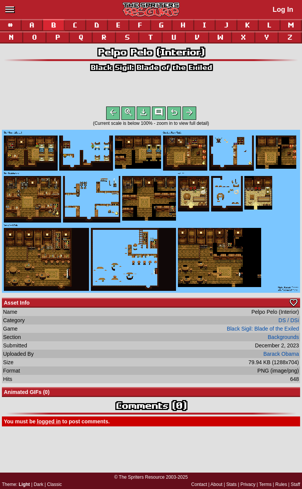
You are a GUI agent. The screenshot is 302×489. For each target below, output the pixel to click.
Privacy (248, 484)
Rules (281, 484)
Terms (265, 484)
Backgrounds (283, 339)
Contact (199, 484)
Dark (38, 484)
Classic (54, 484)
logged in (49, 423)
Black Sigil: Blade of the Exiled (151, 67)
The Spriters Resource (142, 477)
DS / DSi (288, 322)
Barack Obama (281, 355)
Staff (295, 484)
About (216, 484)
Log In (283, 9)
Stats (231, 484)
